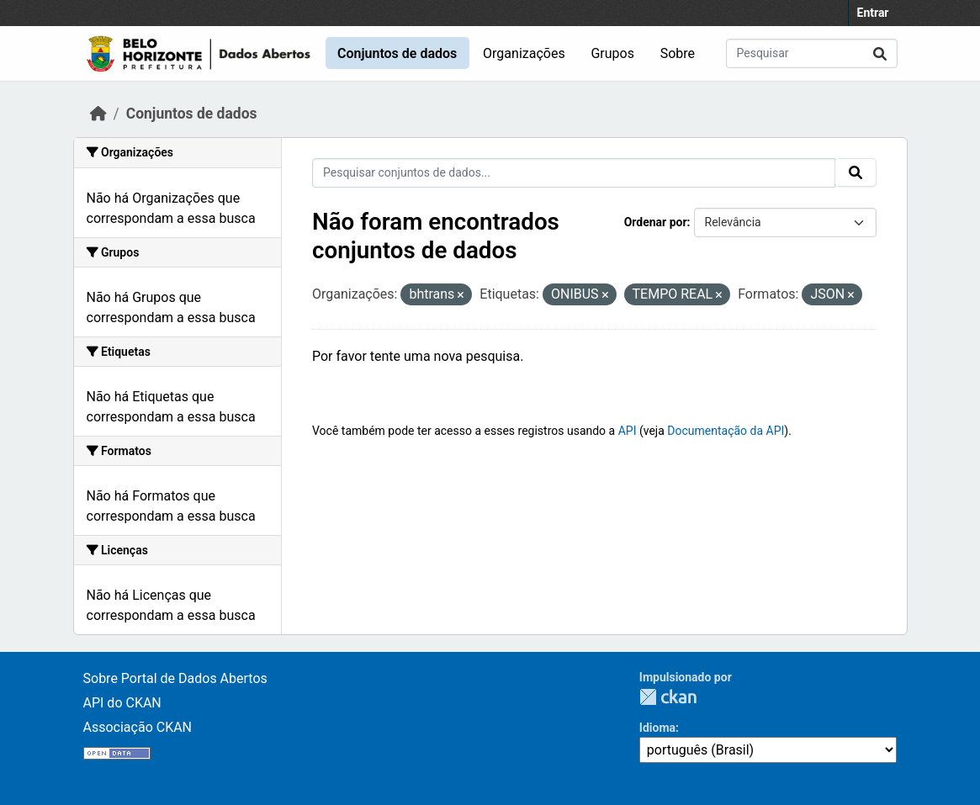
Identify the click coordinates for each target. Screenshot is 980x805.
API (627, 430)
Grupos (612, 53)
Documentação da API (725, 430)
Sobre (677, 53)
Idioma (657, 727)
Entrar (873, 12)
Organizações (524, 53)
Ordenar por (655, 222)
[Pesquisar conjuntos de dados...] (812, 53)
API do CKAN (122, 703)
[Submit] (880, 53)
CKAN (668, 697)
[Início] (98, 113)
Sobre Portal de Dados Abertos (175, 678)
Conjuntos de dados (397, 53)
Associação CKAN (138, 727)
